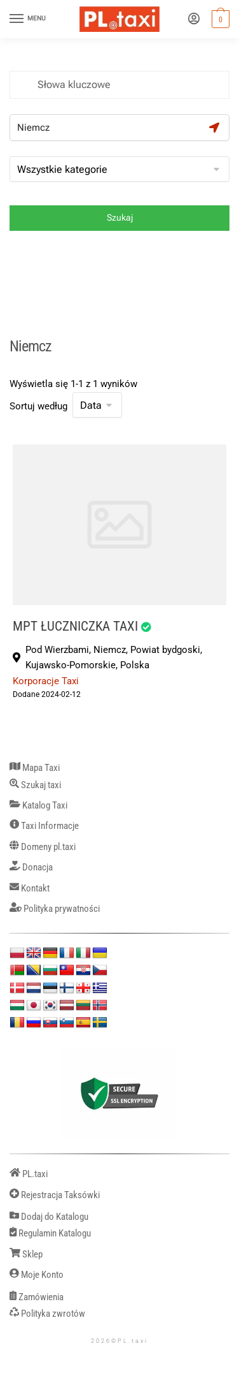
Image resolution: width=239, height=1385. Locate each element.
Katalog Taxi (38, 805)
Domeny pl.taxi (43, 847)
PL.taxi (29, 1174)
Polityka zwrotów (47, 1314)
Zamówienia (37, 1297)
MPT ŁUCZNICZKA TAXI (75, 626)
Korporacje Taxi (46, 681)
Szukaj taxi (35, 785)
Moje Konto (37, 1275)
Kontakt (30, 888)
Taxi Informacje (44, 826)
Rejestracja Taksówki (55, 1195)
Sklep (26, 1254)
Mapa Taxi (35, 768)
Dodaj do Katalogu (49, 1217)
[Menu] (29, 19)
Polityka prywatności (55, 909)
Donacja (31, 867)
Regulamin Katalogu (50, 1233)
